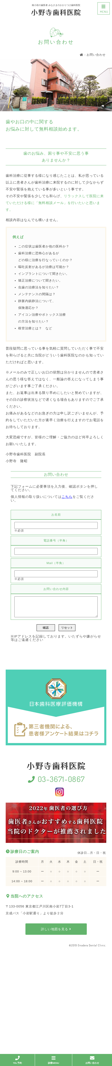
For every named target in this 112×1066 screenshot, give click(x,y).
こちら (67, 497)
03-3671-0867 (56, 782)
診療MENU (53, 1060)
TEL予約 (17, 1060)
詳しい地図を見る (56, 932)
